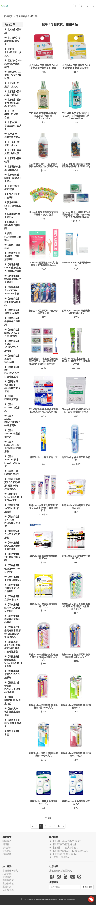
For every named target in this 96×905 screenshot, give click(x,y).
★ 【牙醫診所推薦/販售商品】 (12, 168)
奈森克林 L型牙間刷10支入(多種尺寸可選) (43, 311)
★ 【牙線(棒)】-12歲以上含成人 (12, 114)
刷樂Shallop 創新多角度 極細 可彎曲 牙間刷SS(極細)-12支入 (43, 657)
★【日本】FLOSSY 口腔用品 (12, 407)
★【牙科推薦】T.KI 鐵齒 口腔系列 (12, 557)
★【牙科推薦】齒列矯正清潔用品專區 (12, 619)
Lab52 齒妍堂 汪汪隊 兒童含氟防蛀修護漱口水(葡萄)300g (76, 165)
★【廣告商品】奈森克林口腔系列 (12, 321)
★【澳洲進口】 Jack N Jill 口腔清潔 (12, 508)
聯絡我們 (6, 847)
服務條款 (6, 876)
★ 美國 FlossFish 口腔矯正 (12, 236)
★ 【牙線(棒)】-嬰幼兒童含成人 (12, 135)
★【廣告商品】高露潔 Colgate (12, 358)
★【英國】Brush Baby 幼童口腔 (12, 700)
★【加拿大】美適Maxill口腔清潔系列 (12, 256)
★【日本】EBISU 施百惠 (11, 398)
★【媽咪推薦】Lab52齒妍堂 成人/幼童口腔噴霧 (12, 267)
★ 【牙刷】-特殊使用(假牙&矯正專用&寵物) (12, 102)
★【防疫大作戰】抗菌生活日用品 (12, 711)
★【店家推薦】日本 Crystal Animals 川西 (12, 290)
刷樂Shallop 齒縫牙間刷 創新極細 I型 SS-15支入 (43, 706)
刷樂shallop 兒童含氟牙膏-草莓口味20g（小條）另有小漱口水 (43, 508)
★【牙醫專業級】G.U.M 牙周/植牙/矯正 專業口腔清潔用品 (12, 646)
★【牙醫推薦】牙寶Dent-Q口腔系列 (12, 674)
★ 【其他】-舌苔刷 (12, 31)
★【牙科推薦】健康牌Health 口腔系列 (12, 568)
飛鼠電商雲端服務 (66, 899)
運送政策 (6, 886)
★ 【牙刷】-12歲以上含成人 (12, 85)
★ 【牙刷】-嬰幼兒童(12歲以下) (12, 93)
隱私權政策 (8, 880)
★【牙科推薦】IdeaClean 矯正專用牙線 (12, 545)
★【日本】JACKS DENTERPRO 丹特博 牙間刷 (12, 420)
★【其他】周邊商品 (12, 246)
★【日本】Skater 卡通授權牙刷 (12, 433)
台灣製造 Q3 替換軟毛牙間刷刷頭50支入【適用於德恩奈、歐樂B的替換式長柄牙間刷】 (43, 361)
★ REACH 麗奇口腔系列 (12, 196)
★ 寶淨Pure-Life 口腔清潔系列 (12, 205)
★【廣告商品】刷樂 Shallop (12, 312)
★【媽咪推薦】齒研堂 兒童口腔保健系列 (12, 279)
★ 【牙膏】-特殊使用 (12, 160)
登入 (15, 870)
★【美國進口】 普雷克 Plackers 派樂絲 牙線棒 (12, 687)
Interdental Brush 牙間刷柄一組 (76, 263)
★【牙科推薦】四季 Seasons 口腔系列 (12, 588)
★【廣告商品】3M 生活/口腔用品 (12, 301)
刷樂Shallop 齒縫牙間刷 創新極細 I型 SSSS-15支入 (76, 655)
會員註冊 (6, 870)
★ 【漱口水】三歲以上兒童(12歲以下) (12, 75)
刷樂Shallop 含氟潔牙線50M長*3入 (76, 802)
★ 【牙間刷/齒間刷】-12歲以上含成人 (12, 177)
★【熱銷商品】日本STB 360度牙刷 (12, 534)
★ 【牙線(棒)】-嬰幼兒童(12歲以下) (12, 125)
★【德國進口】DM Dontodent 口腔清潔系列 (12, 372)
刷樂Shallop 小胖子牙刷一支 (43, 457)
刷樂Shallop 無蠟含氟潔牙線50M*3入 (43, 802)
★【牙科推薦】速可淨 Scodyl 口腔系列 (12, 607)
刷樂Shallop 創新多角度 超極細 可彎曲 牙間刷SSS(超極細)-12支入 (76, 606)
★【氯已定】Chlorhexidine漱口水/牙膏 (13, 497)
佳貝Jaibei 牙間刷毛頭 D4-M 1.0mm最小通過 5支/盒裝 (43, 66)
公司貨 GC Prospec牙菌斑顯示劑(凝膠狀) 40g (76, 311)
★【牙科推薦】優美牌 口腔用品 (12, 578)
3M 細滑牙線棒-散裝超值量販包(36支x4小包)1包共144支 (43, 410)
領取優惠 (87, 887)
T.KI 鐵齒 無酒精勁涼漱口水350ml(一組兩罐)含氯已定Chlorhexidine (76, 116)
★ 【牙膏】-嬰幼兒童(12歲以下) (12, 152)
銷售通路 (6, 854)
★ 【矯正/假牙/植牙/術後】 (12, 188)
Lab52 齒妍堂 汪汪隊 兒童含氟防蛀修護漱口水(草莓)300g (43, 165)
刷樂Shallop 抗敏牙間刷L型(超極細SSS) (76, 706)
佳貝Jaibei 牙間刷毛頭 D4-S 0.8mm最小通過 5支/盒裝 (76, 66)
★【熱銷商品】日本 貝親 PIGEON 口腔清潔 (12, 521)
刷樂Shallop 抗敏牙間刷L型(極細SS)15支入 (76, 754)
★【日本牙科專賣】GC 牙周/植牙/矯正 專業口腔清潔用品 (12, 484)
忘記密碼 (6, 873)
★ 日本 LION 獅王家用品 (12, 215)
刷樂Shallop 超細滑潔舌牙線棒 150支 (76, 557)
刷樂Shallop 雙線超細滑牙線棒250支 (76, 506)
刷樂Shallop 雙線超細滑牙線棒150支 (43, 605)
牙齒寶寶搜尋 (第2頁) (27, 16)
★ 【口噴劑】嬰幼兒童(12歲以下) (12, 40)
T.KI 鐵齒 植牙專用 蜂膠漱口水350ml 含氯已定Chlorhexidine (43, 116)
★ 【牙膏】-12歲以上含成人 (12, 144)
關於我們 (6, 841)
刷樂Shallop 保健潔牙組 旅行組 (76, 458)
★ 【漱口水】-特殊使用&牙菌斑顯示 (12, 63)
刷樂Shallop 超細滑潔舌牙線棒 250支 (43, 557)
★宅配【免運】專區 (12, 733)
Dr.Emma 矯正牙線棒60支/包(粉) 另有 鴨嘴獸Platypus (43, 263)
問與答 (5, 844)
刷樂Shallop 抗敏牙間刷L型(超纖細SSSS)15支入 (43, 754)
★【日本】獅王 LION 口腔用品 (12, 473)
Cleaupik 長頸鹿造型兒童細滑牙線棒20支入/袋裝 (43, 213)
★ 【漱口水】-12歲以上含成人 (12, 52)
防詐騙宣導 (8, 889)
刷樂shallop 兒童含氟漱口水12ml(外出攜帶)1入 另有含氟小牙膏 (76, 361)
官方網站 (6, 850)
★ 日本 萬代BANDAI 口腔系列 (12, 225)
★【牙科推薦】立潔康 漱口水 (12, 598)
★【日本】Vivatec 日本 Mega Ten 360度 (12, 461)
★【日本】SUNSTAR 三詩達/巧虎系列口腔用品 (12, 446)
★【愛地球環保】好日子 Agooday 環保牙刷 (12, 386)
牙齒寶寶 (7, 16)
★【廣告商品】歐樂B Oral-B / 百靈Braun (12, 332)
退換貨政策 (8, 883)
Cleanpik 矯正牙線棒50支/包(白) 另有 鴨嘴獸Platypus (76, 410)
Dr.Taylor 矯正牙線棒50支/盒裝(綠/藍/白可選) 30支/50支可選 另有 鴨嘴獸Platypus (76, 214)
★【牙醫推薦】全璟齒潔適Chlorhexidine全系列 (13, 661)
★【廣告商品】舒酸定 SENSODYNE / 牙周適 (12, 346)
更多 (48, 818)
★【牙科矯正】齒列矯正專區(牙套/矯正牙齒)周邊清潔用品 (12, 632)
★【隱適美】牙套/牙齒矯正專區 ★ (12, 723)
